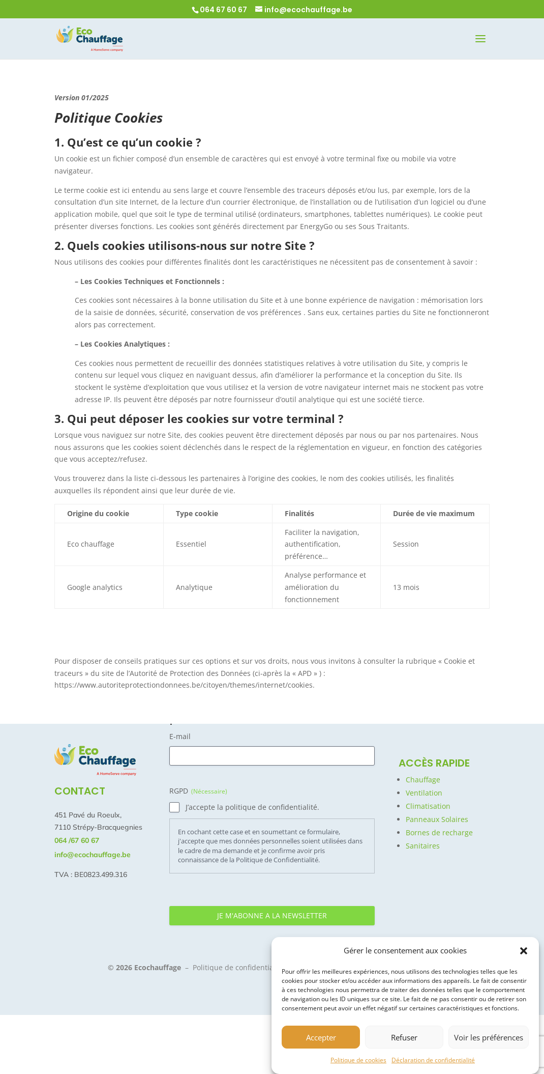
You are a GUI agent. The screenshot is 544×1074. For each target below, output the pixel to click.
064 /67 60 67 (76, 840)
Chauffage (423, 779)
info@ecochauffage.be (92, 854)
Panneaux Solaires (437, 819)
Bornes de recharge (439, 832)
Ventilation (424, 793)
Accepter (321, 1037)
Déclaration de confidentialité (433, 1060)
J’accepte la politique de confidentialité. (252, 807)
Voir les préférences (488, 1037)
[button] (524, 951)
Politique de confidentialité (238, 967)
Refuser (404, 1037)
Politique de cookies (358, 1060)
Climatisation (428, 806)
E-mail (180, 736)
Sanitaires (423, 846)
